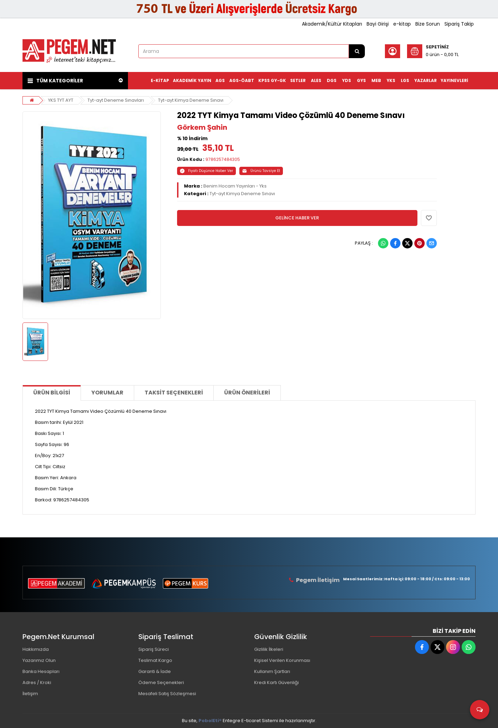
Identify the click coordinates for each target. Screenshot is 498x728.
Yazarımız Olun (39, 660)
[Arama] (357, 51)
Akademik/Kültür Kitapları (332, 23)
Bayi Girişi (378, 23)
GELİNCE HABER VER (297, 218)
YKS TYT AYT (60, 100)
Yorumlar (107, 393)
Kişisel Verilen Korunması (282, 660)
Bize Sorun (427, 23)
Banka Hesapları (40, 671)
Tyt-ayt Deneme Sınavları (115, 100)
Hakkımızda (35, 649)
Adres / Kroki (36, 682)
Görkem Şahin (202, 127)
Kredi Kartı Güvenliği (276, 682)
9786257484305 (222, 159)
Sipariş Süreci (153, 649)
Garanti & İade (154, 671)
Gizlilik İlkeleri (268, 649)
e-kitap (402, 23)
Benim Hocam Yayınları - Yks (235, 186)
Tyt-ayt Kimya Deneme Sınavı (190, 100)
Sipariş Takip (459, 23)
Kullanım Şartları (272, 671)
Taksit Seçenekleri (174, 393)
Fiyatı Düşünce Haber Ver (206, 170)
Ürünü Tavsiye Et (261, 170)
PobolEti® (210, 720)
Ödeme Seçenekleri (161, 682)
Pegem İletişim (318, 580)
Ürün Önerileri (247, 393)
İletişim (30, 693)
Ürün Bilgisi (51, 393)
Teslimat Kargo (155, 660)
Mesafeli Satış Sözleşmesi (167, 693)
